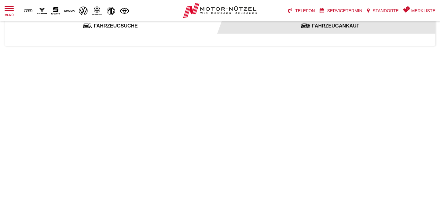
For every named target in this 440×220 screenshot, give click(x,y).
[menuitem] (301, 11)
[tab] (110, 26)
